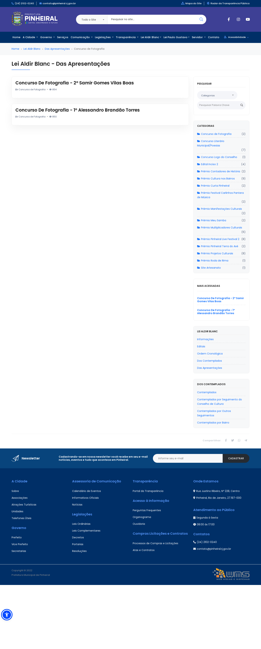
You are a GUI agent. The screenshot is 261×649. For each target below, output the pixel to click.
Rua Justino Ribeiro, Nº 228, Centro (216, 491)
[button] (7, 615)
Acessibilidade (236, 37)
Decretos (78, 537)
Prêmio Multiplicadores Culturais (219, 227)
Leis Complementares (86, 530)
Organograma (142, 517)
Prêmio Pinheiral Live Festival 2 (218, 239)
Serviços (62, 37)
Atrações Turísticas (24, 504)
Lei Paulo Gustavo (176, 37)
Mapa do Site (191, 3)
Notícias (77, 504)
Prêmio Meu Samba (211, 220)
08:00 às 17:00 (204, 524)
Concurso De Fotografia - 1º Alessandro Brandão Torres (77, 110)
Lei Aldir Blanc (151, 37)
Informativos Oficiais (85, 498)
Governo (47, 37)
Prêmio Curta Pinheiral (213, 186)
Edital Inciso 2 (207, 164)
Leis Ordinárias (81, 524)
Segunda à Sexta (205, 517)
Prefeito (17, 537)
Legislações (104, 37)
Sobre (15, 491)
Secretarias (19, 551)
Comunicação (82, 37)
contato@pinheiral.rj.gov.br (59, 3)
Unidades (17, 511)
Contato (213, 37)
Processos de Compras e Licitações (155, 543)
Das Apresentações (57, 49)
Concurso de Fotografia (214, 134)
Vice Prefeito (20, 544)
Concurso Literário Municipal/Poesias (210, 143)
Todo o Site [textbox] (88, 19)
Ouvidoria (139, 524)
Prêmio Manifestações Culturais (219, 209)
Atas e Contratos (144, 550)
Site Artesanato (209, 268)
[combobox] (91, 19)
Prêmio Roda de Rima (212, 260)
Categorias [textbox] (208, 95)
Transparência (127, 37)
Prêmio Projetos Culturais (215, 253)
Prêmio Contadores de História (218, 171)
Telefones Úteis (21, 518)
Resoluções (79, 551)
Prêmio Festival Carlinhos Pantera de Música (220, 195)
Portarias (77, 544)
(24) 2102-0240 (24, 3)
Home (16, 37)
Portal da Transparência (148, 491)
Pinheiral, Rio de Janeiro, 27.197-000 (217, 498)
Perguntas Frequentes (147, 510)
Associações (20, 498)
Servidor (199, 37)
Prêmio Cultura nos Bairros (216, 178)
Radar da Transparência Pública (228, 3)
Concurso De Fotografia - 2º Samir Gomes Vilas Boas (74, 83)
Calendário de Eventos (86, 491)
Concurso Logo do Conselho (217, 157)
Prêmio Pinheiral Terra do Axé (217, 246)
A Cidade (30, 37)
